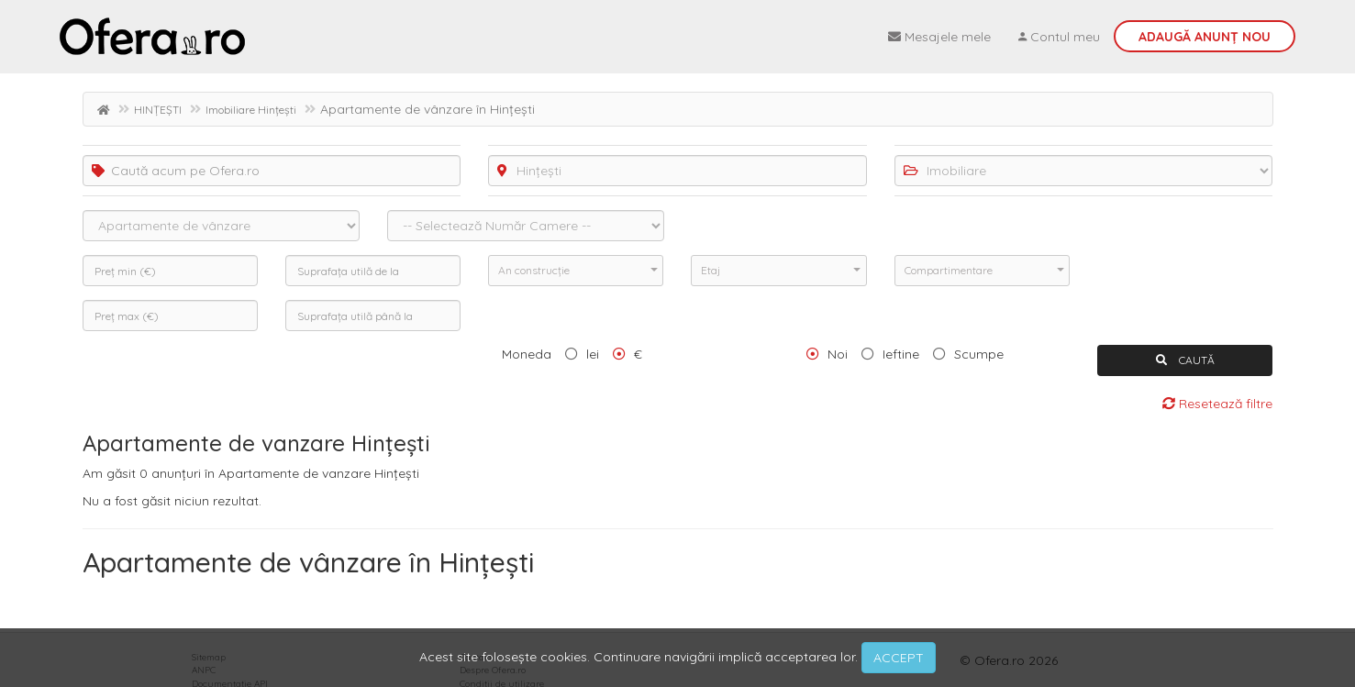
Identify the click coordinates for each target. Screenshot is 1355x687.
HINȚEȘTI (158, 109)
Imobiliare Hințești (250, 109)
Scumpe (979, 354)
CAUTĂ (1185, 360)
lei (592, 354)
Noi (837, 354)
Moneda (526, 354)
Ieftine (901, 354)
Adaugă (1204, 36)
